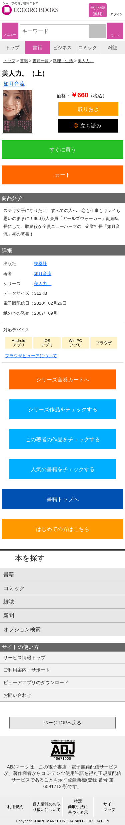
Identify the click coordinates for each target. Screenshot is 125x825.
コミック (87, 47)
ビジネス (62, 47)
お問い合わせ (17, 695)
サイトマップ (109, 807)
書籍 (37, 47)
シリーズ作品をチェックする (62, 409)
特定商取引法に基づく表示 (78, 807)
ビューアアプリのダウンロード (36, 682)
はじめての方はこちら (62, 529)
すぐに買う (62, 150)
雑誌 (112, 47)
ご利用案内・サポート (26, 669)
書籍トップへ (63, 499)
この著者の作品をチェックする (62, 439)
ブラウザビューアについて (31, 355)
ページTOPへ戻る (62, 722)
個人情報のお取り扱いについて (47, 807)
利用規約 (15, 806)
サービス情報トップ (24, 657)
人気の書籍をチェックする (63, 469)
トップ (12, 47)
